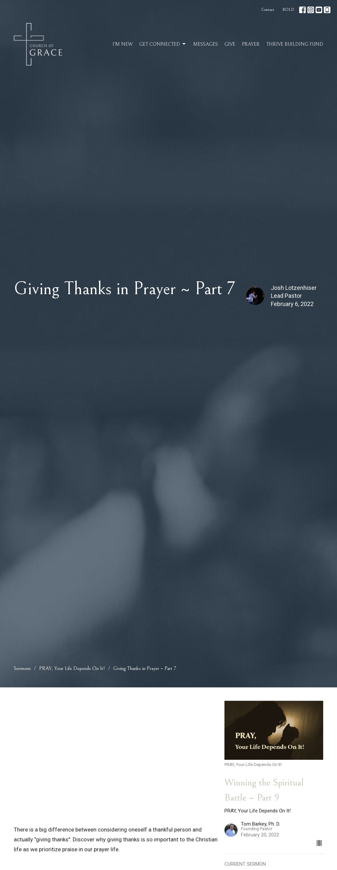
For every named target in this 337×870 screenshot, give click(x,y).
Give (229, 44)
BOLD (288, 9)
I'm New (123, 44)
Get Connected (163, 44)
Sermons (22, 668)
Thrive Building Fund (294, 44)
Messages (205, 44)
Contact (267, 9)
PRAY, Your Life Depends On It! (72, 668)
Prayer (251, 44)
